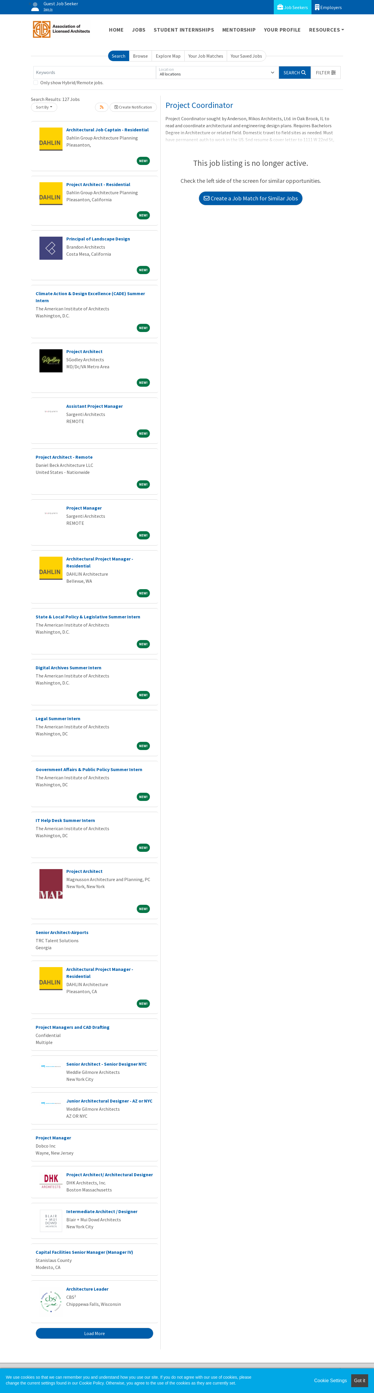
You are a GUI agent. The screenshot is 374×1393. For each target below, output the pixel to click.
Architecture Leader (87, 1289)
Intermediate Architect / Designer (101, 1211)
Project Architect (84, 351)
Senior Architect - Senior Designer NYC (106, 1064)
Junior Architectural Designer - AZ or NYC (109, 1101)
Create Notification (133, 107)
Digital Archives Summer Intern (68, 667)
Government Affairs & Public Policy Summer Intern (89, 769)
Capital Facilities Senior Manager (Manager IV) (84, 1252)
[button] (326, 72)
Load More (94, 1333)
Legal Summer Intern (58, 718)
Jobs (139, 29)
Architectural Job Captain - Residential (107, 130)
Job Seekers (292, 7)
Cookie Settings (330, 1380)
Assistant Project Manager (94, 406)
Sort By (42, 107)
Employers (328, 7)
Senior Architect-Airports (62, 932)
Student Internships (184, 29)
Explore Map (168, 56)
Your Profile (282, 29)
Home (116, 29)
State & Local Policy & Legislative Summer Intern (88, 617)
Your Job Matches (205, 56)
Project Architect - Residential (98, 184)
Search (118, 56)
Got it (359, 1380)
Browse (140, 56)
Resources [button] (324, 29)
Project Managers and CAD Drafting (73, 1027)
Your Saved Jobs (246, 56)
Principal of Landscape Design (98, 239)
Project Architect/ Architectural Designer (109, 1174)
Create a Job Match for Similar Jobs (251, 198)
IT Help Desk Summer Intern (65, 820)
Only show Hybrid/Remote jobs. (71, 82)
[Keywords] (94, 72)
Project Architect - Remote (64, 457)
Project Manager (84, 508)
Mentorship (239, 29)
